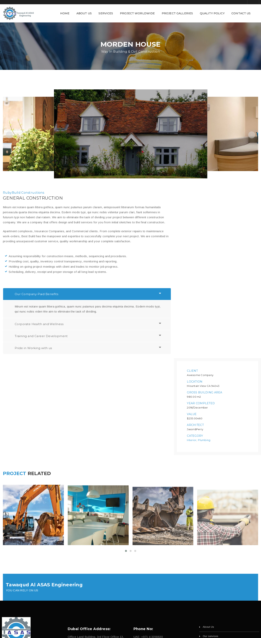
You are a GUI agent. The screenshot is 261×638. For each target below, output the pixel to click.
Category (195, 267)
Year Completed (201, 235)
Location (194, 213)
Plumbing (204, 271)
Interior (191, 271)
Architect (195, 257)
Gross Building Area (204, 224)
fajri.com (156, 629)
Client (192, 202)
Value (192, 246)
